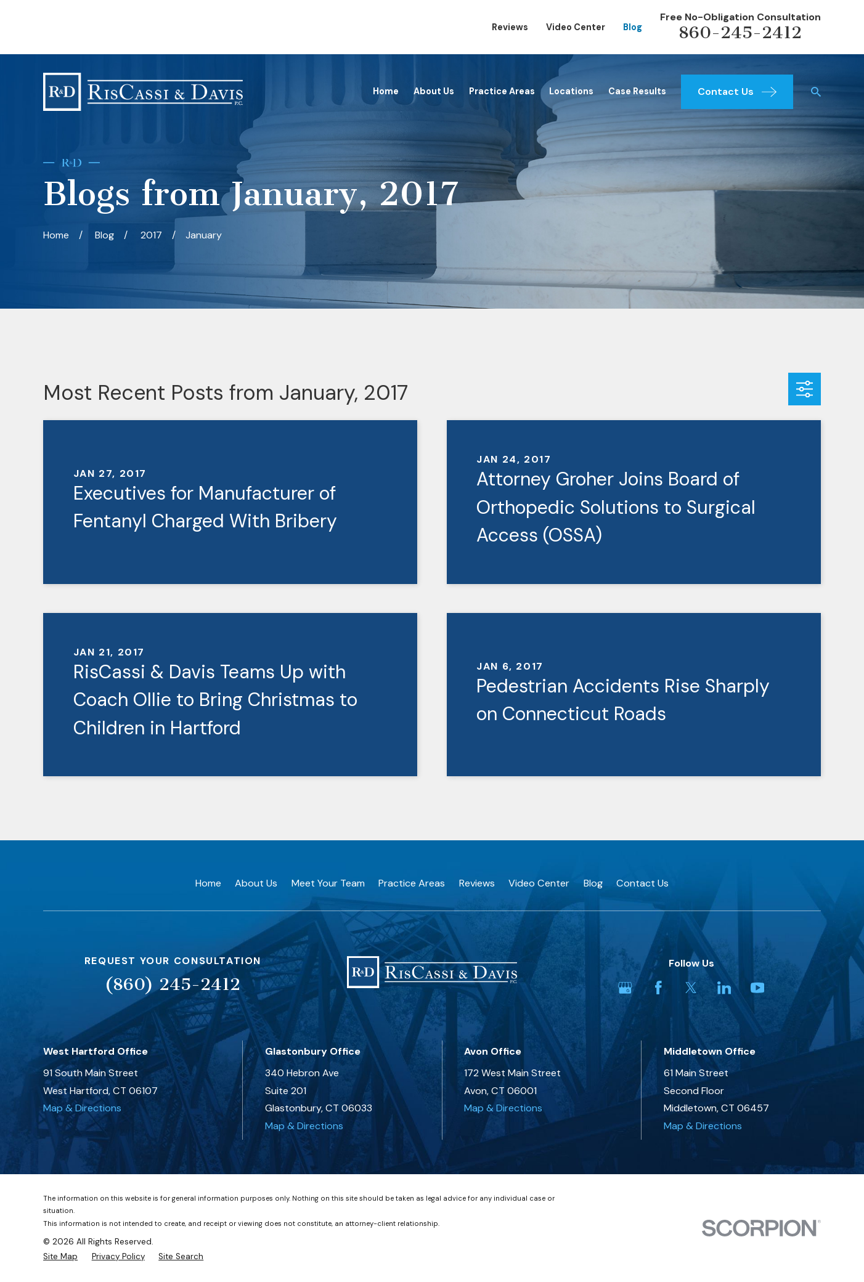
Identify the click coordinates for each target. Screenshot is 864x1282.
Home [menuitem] (386, 91)
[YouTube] (758, 988)
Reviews (510, 27)
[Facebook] (658, 988)
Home (208, 883)
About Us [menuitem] (434, 91)
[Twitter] (691, 988)
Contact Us (642, 883)
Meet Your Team (328, 883)
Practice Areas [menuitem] (502, 91)
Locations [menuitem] (571, 91)
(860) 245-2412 (172, 984)
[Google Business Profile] (625, 988)
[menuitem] (60, 1256)
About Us (256, 883)
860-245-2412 (740, 32)
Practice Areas (411, 883)
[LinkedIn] (724, 988)
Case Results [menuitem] (637, 91)
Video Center (575, 27)
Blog (632, 27)
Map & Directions (82, 1107)
